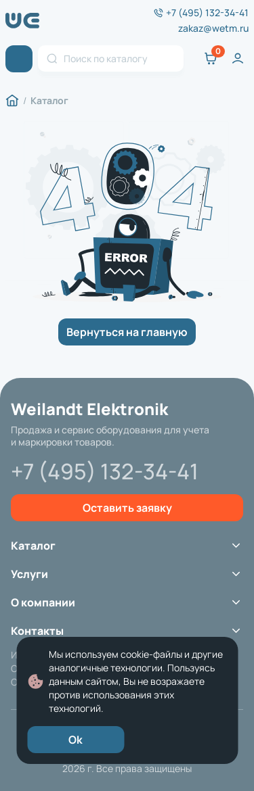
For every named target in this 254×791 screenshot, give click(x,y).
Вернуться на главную (127, 332)
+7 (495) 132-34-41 (207, 13)
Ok (75, 739)
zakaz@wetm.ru (213, 28)
